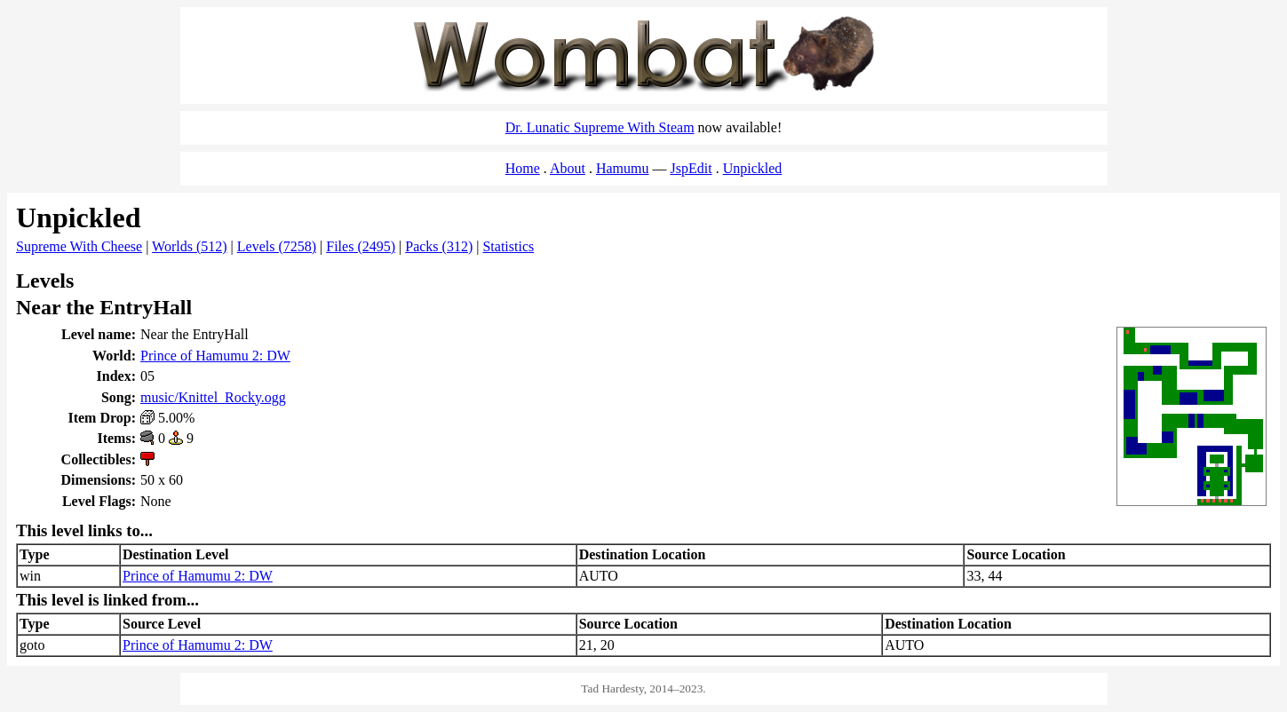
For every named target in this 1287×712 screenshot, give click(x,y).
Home (522, 168)
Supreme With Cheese (79, 246)
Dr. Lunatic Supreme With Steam (600, 127)
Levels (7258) (276, 246)
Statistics (508, 246)
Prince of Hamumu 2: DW (215, 355)
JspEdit (691, 168)
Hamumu (622, 168)
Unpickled (753, 168)
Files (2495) (360, 246)
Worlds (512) (189, 246)
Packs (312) (439, 246)
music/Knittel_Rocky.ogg (213, 397)
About (567, 168)
